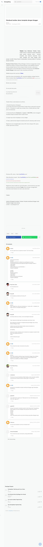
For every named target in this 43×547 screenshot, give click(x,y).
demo (21, 248)
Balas (21, 270)
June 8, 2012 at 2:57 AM (35, 265)
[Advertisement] (27, 36)
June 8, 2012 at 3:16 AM (35, 275)
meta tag (18, 529)
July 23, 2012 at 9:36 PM (35, 393)
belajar (17, 248)
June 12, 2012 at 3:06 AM (35, 314)
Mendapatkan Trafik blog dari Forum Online (26, 522)
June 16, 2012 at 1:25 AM (35, 379)
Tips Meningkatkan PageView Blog (24, 538)
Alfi (17, 21)
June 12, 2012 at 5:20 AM (35, 323)
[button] (2, 1)
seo (21, 529)
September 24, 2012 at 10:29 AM (34, 454)
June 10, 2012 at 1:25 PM (35, 305)
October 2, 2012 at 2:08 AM (34, 463)
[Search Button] (15, 2)
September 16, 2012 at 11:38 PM (34, 435)
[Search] (23, 2)
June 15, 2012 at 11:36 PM (35, 336)
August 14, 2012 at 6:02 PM (34, 403)
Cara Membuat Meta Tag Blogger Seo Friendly (26, 527)
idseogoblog (7, 2)
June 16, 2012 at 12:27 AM (35, 370)
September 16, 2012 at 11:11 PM (34, 425)
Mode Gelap (38, 1)
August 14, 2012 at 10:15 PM (34, 414)
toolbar (26, 248)
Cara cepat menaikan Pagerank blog (24, 532)
